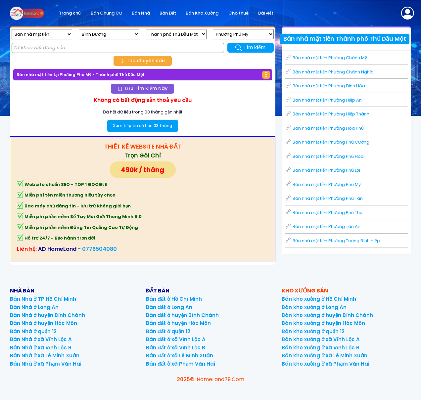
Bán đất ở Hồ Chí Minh (174, 298)
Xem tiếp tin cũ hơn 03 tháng (142, 125)
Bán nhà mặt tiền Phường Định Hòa (325, 86)
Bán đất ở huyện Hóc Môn (178, 323)
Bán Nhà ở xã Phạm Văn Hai (45, 363)
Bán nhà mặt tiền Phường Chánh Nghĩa (329, 72)
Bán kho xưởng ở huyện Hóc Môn (323, 323)
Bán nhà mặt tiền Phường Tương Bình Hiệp (332, 241)
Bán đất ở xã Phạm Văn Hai (180, 363)
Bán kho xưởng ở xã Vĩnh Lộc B (320, 347)
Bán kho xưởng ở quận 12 (313, 331)
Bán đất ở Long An (169, 307)
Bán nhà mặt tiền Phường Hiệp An (323, 100)
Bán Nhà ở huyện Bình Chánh (47, 315)
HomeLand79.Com (220, 379)
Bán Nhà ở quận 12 (33, 331)
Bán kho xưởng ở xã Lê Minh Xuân (324, 355)
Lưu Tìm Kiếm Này (142, 88)
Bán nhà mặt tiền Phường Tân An (322, 226)
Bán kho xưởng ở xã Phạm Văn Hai (325, 363)
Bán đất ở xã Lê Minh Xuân (179, 355)
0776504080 (99, 249)
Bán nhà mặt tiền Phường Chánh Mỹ (326, 58)
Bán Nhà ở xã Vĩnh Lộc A (41, 339)
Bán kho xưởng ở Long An (314, 307)
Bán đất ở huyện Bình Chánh (182, 315)
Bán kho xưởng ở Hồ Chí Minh (319, 298)
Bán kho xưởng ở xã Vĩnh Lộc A (321, 339)
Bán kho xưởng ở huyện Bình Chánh (327, 315)
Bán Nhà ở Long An (34, 307)
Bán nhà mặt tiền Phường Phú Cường (327, 142)
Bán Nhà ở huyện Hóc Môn (43, 323)
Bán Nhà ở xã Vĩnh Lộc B (40, 347)
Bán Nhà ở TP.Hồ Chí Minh (43, 298)
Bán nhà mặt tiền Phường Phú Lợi (322, 170)
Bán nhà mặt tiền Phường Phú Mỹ (323, 184)
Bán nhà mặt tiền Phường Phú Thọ (323, 212)
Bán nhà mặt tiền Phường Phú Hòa (324, 156)
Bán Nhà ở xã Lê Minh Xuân (44, 355)
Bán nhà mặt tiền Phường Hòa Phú (324, 128)
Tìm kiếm (250, 47)
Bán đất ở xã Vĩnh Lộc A (176, 339)
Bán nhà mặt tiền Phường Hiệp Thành (327, 114)
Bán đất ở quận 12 (168, 331)
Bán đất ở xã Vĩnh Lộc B (175, 347)
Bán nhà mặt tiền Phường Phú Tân (324, 198)
